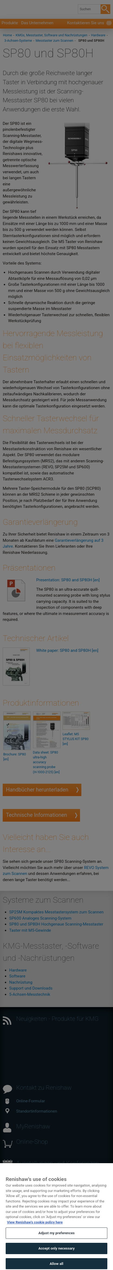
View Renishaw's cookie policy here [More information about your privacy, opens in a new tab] (35, 1230)
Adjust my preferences (56, 1241)
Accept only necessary (56, 1256)
